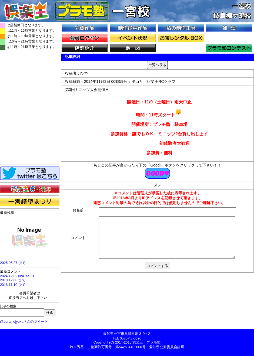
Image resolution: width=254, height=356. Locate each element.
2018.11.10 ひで (12, 285)
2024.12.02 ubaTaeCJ (17, 276)
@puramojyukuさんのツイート (24, 321)
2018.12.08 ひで (12, 280)
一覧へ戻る (157, 65)
